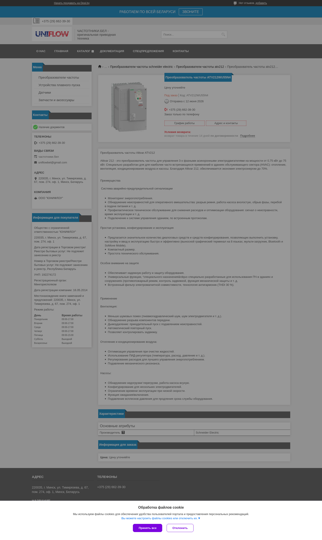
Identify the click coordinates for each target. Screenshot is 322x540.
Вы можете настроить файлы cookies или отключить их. (159, 518)
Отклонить (180, 528)
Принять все (147, 528)
